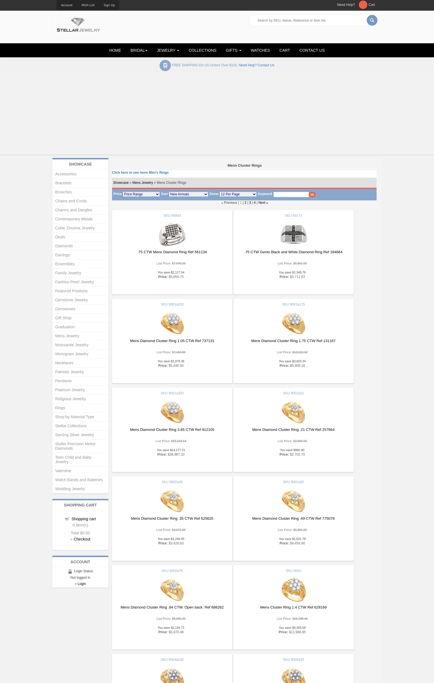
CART (284, 50)
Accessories (65, 174)
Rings (60, 408)
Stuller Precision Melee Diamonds (75, 446)
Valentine (63, 471)
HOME (115, 50)
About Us (64, 623)
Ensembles (65, 264)
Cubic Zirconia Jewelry (75, 228)
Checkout (82, 539)
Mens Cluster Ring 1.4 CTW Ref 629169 (155, 518)
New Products (150, 623)
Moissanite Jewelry (71, 345)
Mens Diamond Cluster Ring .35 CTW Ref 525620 (156, 430)
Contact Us (230, 646)
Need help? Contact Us (256, 65)
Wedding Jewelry (70, 489)
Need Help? (346, 5)
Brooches (63, 192)
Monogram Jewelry (71, 354)
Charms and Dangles (73, 210)
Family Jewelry (68, 273)
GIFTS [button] (233, 50)
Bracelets (63, 183)
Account (67, 5)
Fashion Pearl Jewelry (74, 282)
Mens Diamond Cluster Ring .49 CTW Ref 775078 (244, 430)
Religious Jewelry (70, 399)
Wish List (88, 5)
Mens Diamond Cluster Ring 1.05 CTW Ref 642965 (243, 520)
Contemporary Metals (74, 219)
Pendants (63, 381)
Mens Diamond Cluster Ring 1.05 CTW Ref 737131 (332, 254)
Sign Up (109, 5)
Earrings (62, 255)
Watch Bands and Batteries (79, 480)
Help (225, 629)
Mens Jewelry (142, 183)
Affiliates (146, 640)
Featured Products (71, 291)
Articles (227, 618)
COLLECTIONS (202, 50)
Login (82, 584)
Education (229, 623)
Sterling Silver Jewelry (74, 435)
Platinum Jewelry (70, 390)
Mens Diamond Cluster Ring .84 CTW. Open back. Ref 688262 (331, 432)
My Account (148, 629)
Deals (60, 237)
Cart (371, 5)
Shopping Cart (68, 640)
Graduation (65, 327)
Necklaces (64, 363)
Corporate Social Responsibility (82, 646)
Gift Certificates (69, 629)
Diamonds (64, 246)
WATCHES (260, 50)
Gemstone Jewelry (71, 300)
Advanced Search (71, 635)
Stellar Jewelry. (82, 674)
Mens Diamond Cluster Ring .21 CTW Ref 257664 (332, 341)
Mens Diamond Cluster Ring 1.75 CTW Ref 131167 (155, 343)
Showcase (121, 183)
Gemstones (65, 309)
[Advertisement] (217, 115)
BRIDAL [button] (139, 50)
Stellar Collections (71, 426)
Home (61, 618)
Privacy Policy (232, 635)
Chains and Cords (71, 201)
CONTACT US (312, 50)
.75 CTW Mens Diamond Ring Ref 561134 (155, 252)
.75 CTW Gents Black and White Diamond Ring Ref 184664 (244, 254)
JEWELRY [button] (168, 50)
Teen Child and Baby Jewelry (73, 459)
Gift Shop (63, 318)
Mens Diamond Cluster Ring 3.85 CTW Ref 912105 (243, 343)
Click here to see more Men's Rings (140, 173)
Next (261, 203)
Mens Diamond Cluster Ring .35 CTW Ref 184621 (332, 518)
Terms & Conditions (237, 640)
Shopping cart (83, 519)
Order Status (149, 635)
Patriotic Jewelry (69, 372)
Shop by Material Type (74, 417)
